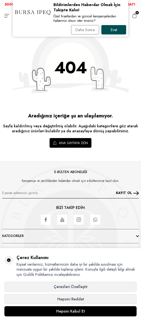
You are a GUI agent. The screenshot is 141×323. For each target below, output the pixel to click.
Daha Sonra (85, 30)
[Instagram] (79, 220)
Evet (114, 30)
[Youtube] (62, 220)
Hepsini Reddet (70, 299)
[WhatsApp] (95, 220)
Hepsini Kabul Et (70, 311)
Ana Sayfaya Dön (70, 143)
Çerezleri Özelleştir (71, 286)
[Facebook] (46, 220)
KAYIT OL (127, 193)
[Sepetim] (134, 16)
